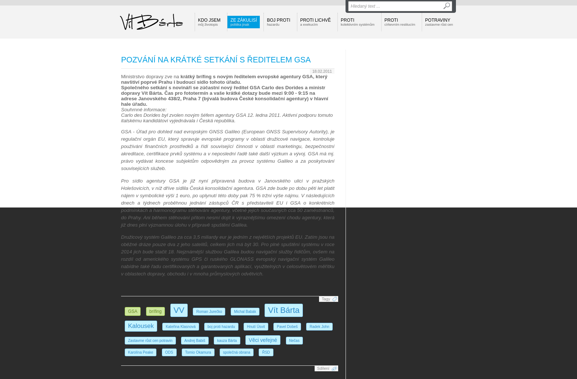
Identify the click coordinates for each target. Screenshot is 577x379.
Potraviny (439, 22)
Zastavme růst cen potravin (150, 341)
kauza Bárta (227, 341)
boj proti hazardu (221, 327)
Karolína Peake (140, 352)
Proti (358, 22)
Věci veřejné (263, 340)
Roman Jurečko (209, 312)
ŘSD (266, 352)
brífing (155, 311)
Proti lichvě (315, 22)
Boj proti (278, 22)
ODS (169, 352)
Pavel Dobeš (287, 327)
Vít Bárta (284, 310)
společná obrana (236, 352)
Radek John (319, 327)
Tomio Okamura (198, 352)
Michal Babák (245, 312)
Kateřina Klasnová (180, 327)
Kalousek (141, 325)
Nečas (294, 341)
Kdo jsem (209, 22)
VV (179, 310)
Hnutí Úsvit (256, 327)
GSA (132, 311)
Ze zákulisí (243, 22)
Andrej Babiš (194, 341)
